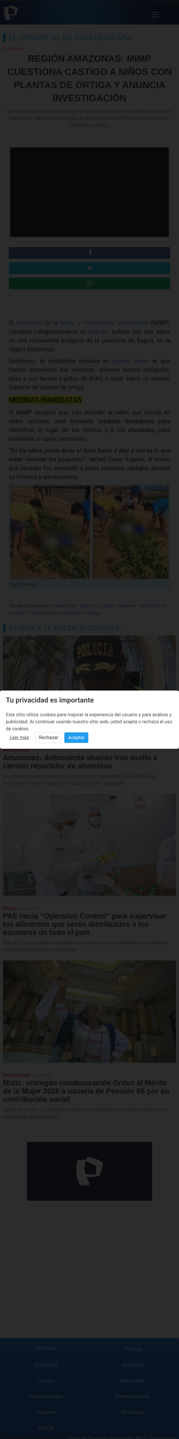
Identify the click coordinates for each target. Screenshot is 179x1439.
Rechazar (48, 737)
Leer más (19, 737)
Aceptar (76, 737)
